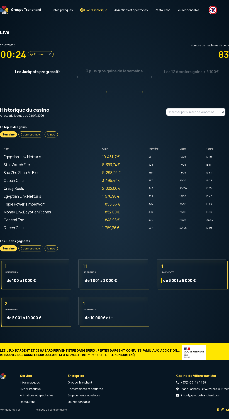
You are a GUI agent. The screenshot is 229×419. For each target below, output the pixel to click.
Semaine (8, 134)
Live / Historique (95, 10)
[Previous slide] (109, 92)
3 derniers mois (31, 134)
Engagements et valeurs (84, 395)
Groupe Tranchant (80, 382)
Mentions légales (10, 409)
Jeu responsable (188, 10)
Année (51, 134)
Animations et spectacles (131, 10)
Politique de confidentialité (51, 409)
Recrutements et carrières (85, 389)
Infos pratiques (63, 10)
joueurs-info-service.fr (63, 355)
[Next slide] (139, 92)
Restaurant (162, 10)
